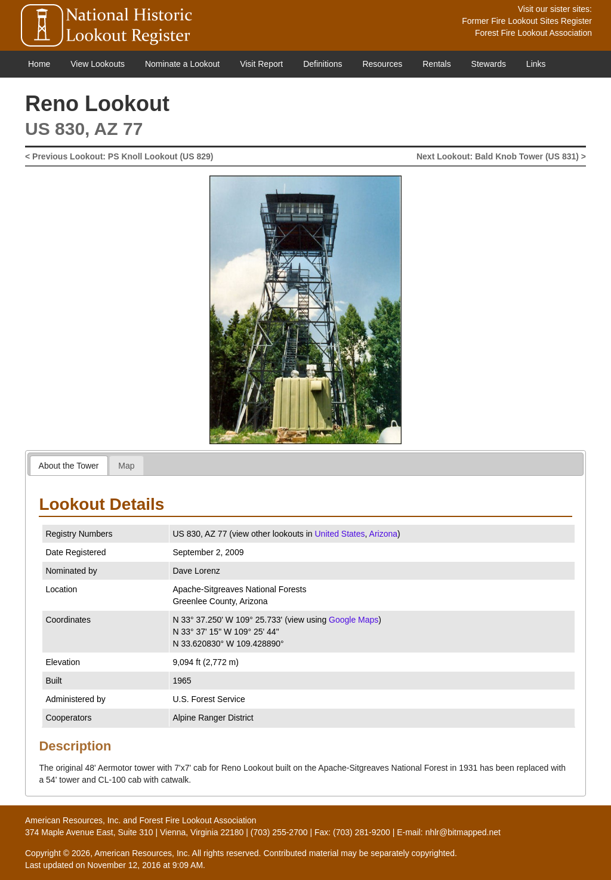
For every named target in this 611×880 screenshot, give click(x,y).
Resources (382, 64)
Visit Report (261, 64)
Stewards (488, 64)
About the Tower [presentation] (69, 465)
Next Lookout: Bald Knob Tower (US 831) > (501, 156)
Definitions (322, 64)
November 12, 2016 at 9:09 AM (145, 865)
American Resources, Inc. (73, 820)
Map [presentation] (126, 465)
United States (340, 534)
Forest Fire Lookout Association (533, 33)
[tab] (69, 465)
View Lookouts (97, 64)
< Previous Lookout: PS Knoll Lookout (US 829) (119, 156)
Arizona (383, 534)
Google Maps (353, 619)
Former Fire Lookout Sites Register (527, 21)
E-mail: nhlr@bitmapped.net (449, 832)
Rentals (436, 64)
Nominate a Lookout (182, 64)
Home (39, 64)
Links (536, 64)
